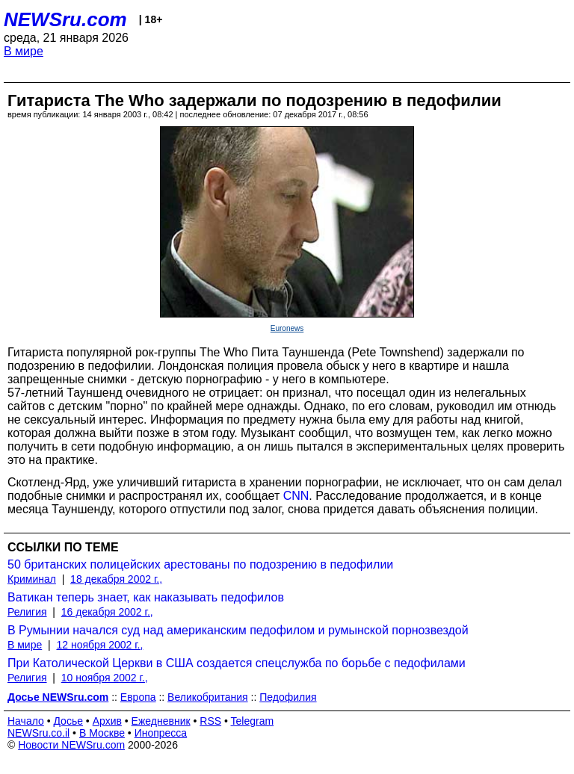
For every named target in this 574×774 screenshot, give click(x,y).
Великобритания (207, 697)
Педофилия (287, 697)
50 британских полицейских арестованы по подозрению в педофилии (200, 564)
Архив (107, 721)
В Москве (102, 733)
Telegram (252, 721)
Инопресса (161, 733)
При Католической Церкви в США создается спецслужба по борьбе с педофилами (236, 663)
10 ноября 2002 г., (104, 678)
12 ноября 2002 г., (99, 645)
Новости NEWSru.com (71, 745)
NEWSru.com (65, 19)
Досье (68, 721)
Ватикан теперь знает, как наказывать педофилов (145, 597)
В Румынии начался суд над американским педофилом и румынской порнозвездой (238, 630)
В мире (23, 51)
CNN (296, 495)
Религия (27, 612)
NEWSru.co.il (38, 733)
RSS (210, 721)
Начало (25, 721)
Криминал (31, 579)
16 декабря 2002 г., (107, 612)
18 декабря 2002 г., (116, 579)
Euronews (287, 328)
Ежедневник (161, 721)
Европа (138, 697)
